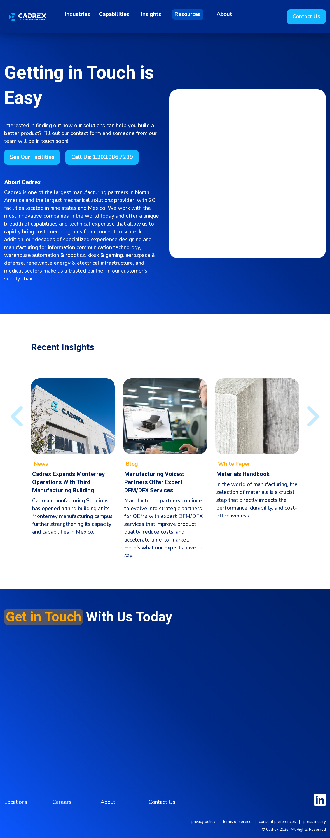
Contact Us (162, 802)
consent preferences (277, 821)
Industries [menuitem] (77, 14)
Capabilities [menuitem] (114, 14)
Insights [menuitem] (151, 14)
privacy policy (203, 821)
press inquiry (314, 821)
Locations (15, 802)
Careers (61, 802)
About (107, 802)
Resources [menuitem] (188, 14)
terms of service (237, 821)
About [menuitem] (224, 14)
